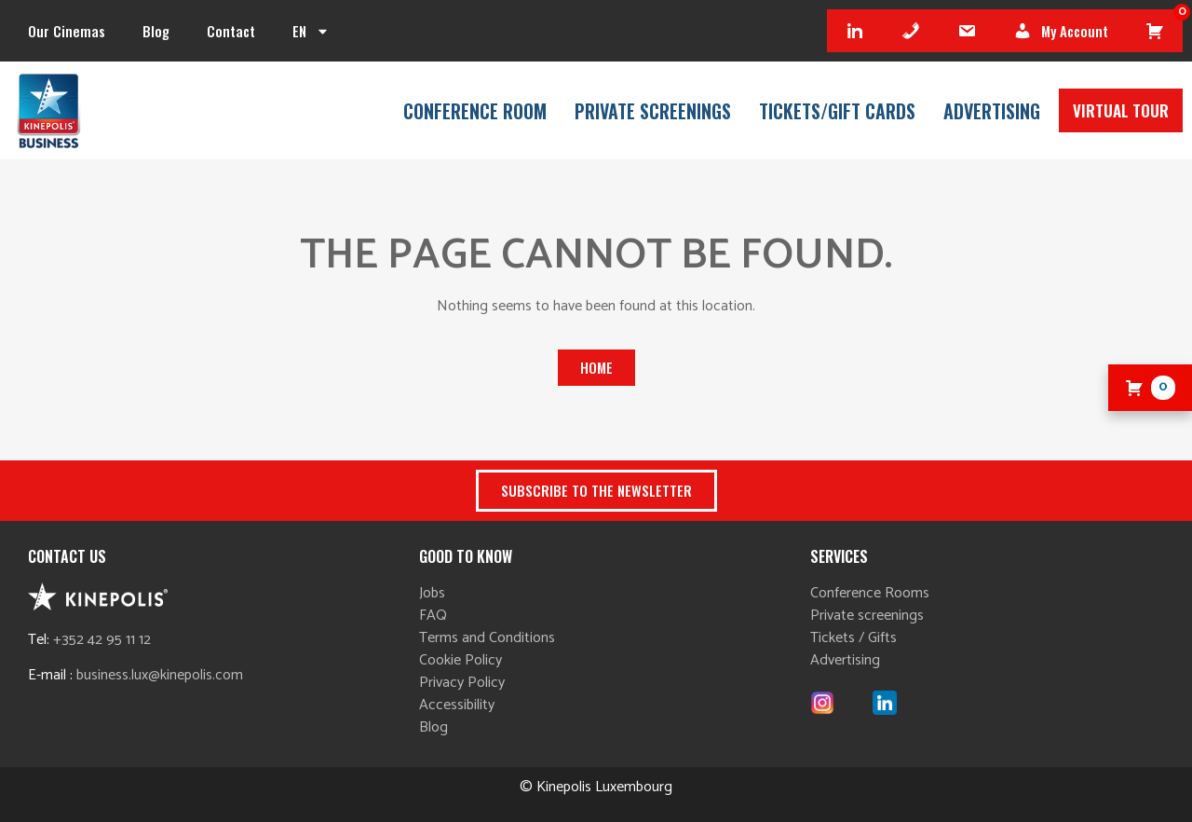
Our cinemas (66, 31)
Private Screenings (653, 111)
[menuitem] (311, 30)
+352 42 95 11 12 (102, 639)
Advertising (991, 111)
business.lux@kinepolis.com (159, 675)
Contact (231, 31)
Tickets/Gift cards (837, 111)
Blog (155, 31)
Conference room (475, 111)
